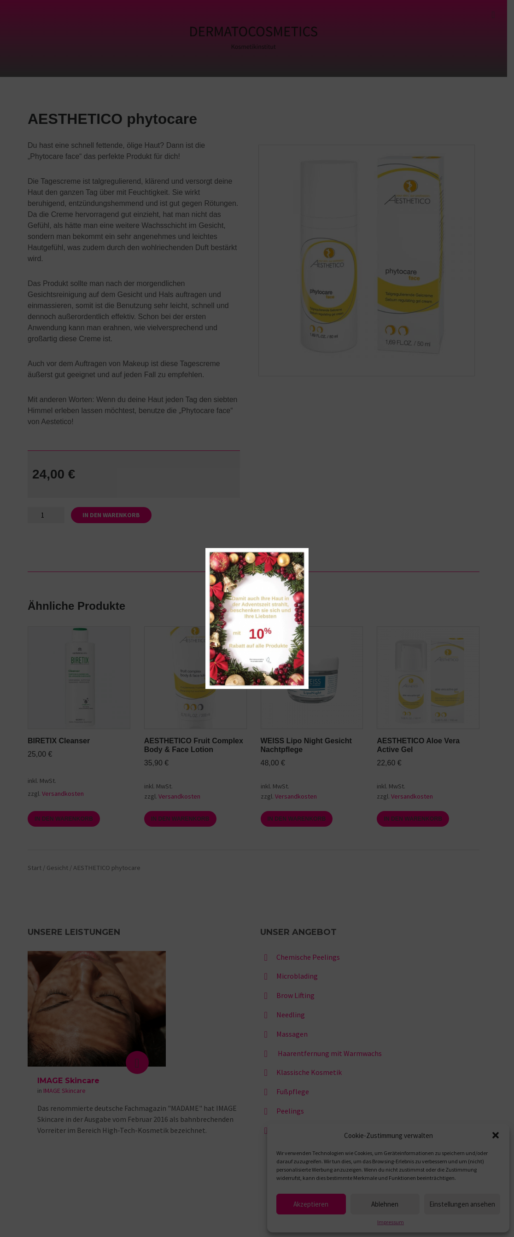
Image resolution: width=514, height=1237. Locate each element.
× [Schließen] (300, 555)
